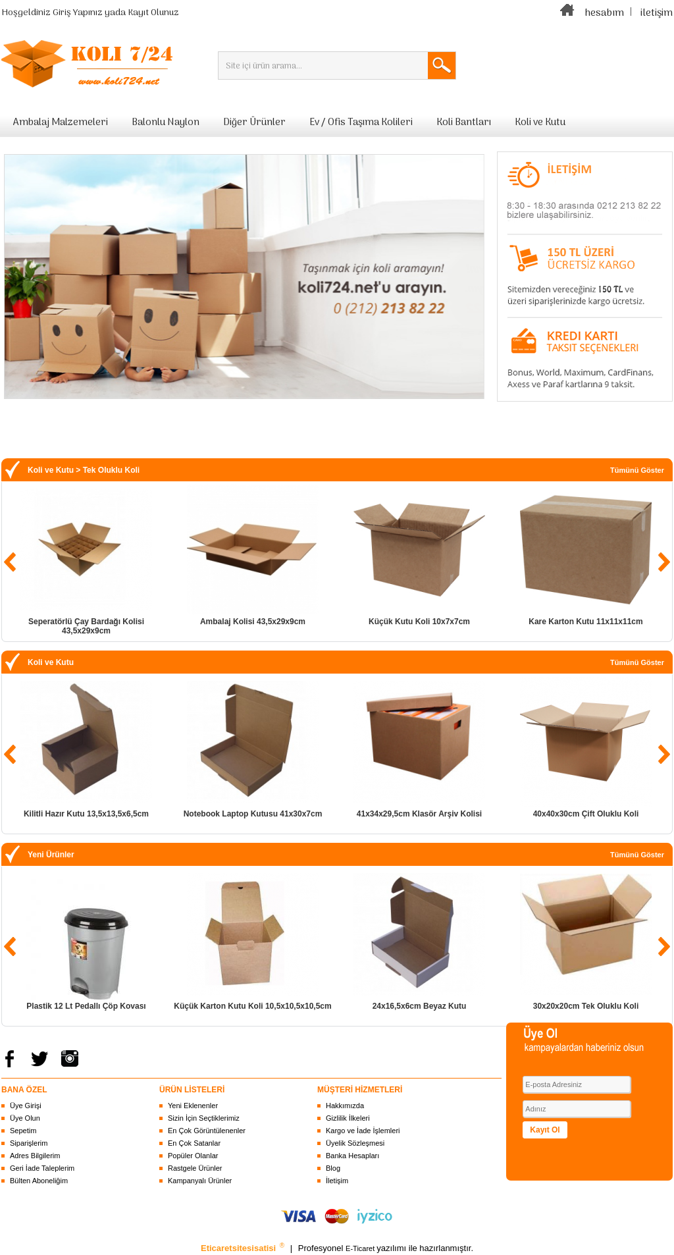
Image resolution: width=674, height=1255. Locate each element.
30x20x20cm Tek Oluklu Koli (586, 1006)
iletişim (656, 13)
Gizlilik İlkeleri (348, 1118)
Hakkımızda (345, 1105)
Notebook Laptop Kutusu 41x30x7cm (253, 813)
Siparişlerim (28, 1143)
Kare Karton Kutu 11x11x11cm (585, 621)
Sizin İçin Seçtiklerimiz (204, 1118)
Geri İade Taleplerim (42, 1168)
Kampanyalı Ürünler (200, 1181)
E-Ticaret (361, 1248)
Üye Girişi (25, 1105)
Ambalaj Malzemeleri (60, 122)
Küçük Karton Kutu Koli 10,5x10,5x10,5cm (252, 1006)
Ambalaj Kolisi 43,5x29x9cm (252, 621)
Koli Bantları (463, 122)
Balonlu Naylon (165, 122)
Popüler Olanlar (193, 1156)
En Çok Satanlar (194, 1143)
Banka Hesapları (352, 1156)
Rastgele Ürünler (195, 1168)
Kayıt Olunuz (153, 12)
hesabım (604, 13)
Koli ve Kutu (540, 122)
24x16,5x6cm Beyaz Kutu (420, 1006)
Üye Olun (25, 1118)
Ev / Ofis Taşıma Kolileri (361, 122)
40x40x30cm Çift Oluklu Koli (586, 813)
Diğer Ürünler (254, 122)
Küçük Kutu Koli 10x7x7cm (419, 621)
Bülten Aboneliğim (39, 1181)
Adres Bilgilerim (35, 1156)
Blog (333, 1168)
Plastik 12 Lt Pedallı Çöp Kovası (85, 1006)
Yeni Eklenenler (193, 1105)
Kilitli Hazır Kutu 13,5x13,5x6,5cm (86, 813)
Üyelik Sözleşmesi (355, 1143)
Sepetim (23, 1131)
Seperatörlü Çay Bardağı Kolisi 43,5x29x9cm (86, 626)
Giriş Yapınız (78, 12)
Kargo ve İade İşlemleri (363, 1131)
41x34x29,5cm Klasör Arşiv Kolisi (419, 813)
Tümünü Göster (637, 470)
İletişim (337, 1181)
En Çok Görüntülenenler (207, 1131)
